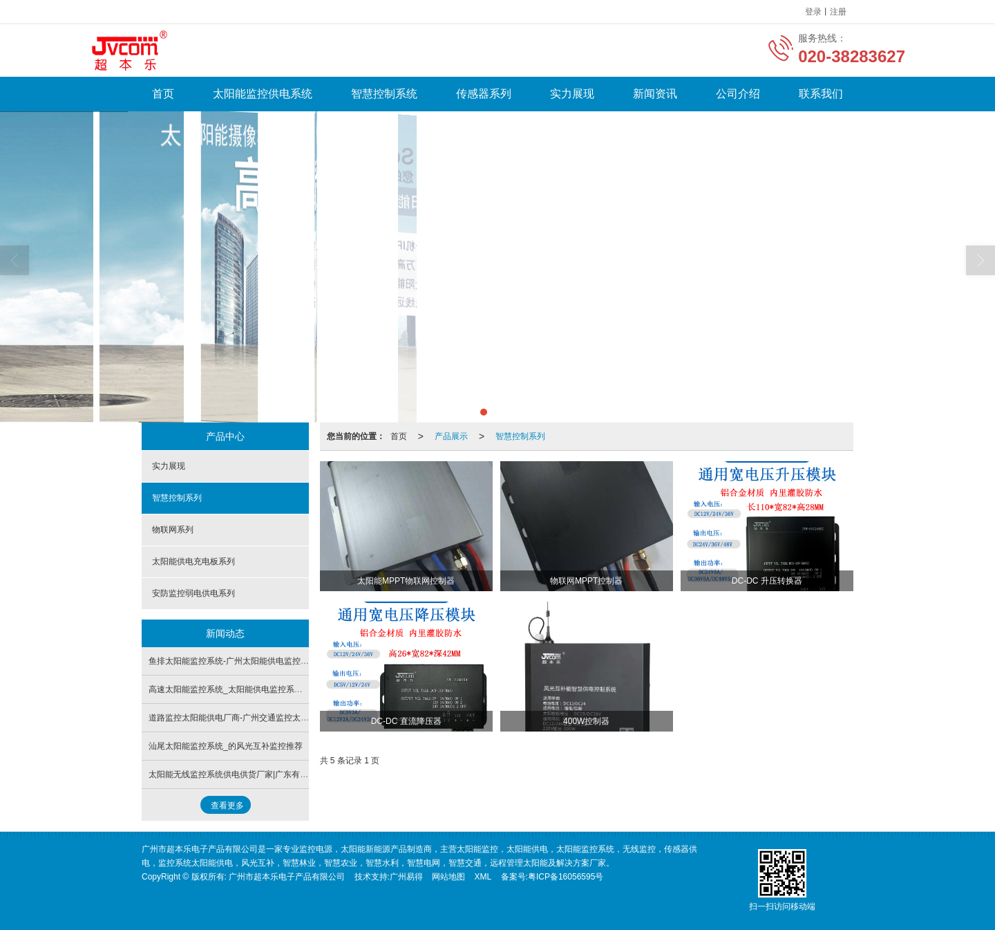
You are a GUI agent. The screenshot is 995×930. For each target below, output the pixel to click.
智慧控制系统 (384, 94)
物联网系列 (172, 529)
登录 (813, 12)
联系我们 (821, 94)
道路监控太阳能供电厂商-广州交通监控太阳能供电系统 (249, 718)
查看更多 (227, 805)
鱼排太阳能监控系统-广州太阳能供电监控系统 (233, 661)
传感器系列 (483, 94)
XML (483, 877)
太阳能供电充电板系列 (193, 561)
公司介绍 (738, 94)
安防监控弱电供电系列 (193, 593)
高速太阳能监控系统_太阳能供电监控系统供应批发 (242, 689)
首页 (163, 94)
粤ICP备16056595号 (565, 877)
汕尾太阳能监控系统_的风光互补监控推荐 (226, 746)
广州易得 (406, 877)
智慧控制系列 (520, 436)
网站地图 (448, 877)
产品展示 (451, 436)
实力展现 (572, 94)
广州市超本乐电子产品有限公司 (287, 877)
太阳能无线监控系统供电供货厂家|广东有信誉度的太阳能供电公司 (270, 774)
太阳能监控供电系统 (262, 94)
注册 (838, 12)
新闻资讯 (655, 94)
